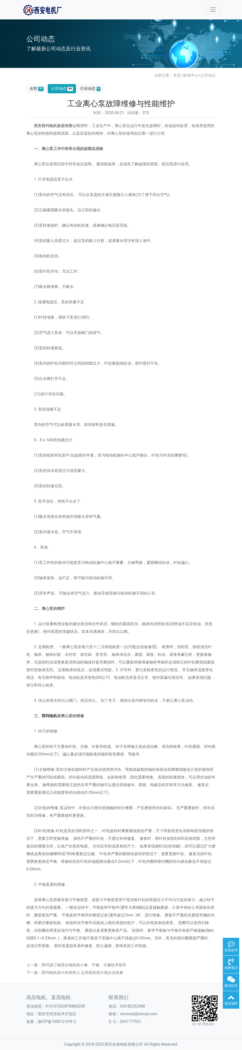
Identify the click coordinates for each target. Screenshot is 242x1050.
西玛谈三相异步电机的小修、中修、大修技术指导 (84, 965)
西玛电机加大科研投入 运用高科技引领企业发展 (82, 972)
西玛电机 (49, 716)
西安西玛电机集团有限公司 (57, 125)
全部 (37, 88)
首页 (177, 75)
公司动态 (208, 75)
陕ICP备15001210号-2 (57, 1021)
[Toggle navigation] (213, 10)
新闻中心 (190, 75)
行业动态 (90, 88)
